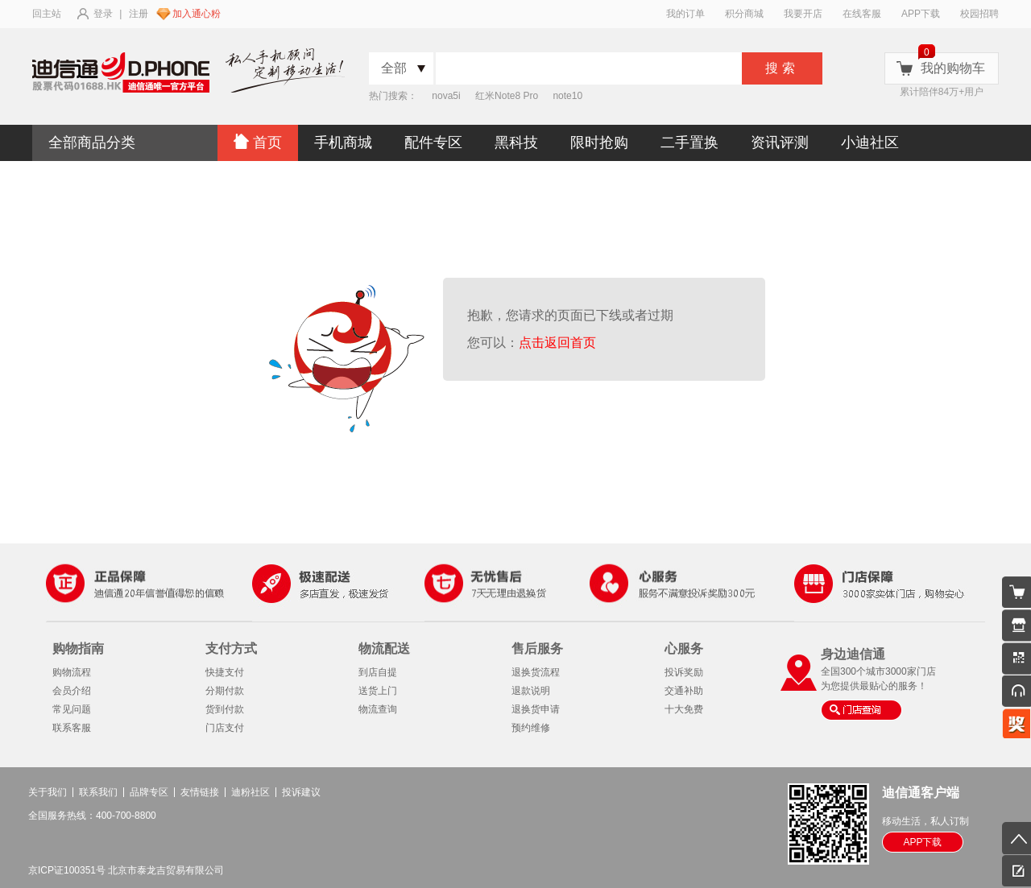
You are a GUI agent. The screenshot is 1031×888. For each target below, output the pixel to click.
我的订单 (685, 13)
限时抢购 (599, 142)
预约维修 (530, 727)
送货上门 (377, 690)
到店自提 (377, 672)
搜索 (782, 68)
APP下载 (920, 13)
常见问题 (71, 709)
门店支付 (224, 727)
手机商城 (343, 142)
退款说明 (530, 690)
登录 (103, 13)
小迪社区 (870, 142)
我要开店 (803, 13)
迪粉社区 (250, 792)
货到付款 (224, 709)
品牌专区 (149, 792)
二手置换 (689, 142)
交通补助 (684, 690)
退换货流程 (535, 672)
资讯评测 (780, 142)
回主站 (46, 13)
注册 (138, 13)
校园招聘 (979, 13)
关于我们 (47, 792)
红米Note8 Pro (506, 95)
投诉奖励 (684, 672)
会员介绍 (71, 690)
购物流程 (71, 672)
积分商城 (744, 13)
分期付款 (224, 690)
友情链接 (199, 792)
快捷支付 (224, 672)
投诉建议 (301, 792)
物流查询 (377, 709)
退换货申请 (535, 709)
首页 (258, 142)
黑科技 (516, 142)
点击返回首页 (561, 342)
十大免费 (684, 709)
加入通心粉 (196, 13)
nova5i (446, 95)
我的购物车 (953, 68)
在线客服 (862, 13)
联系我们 (98, 792)
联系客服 (71, 727)
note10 (567, 95)
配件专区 (433, 142)
